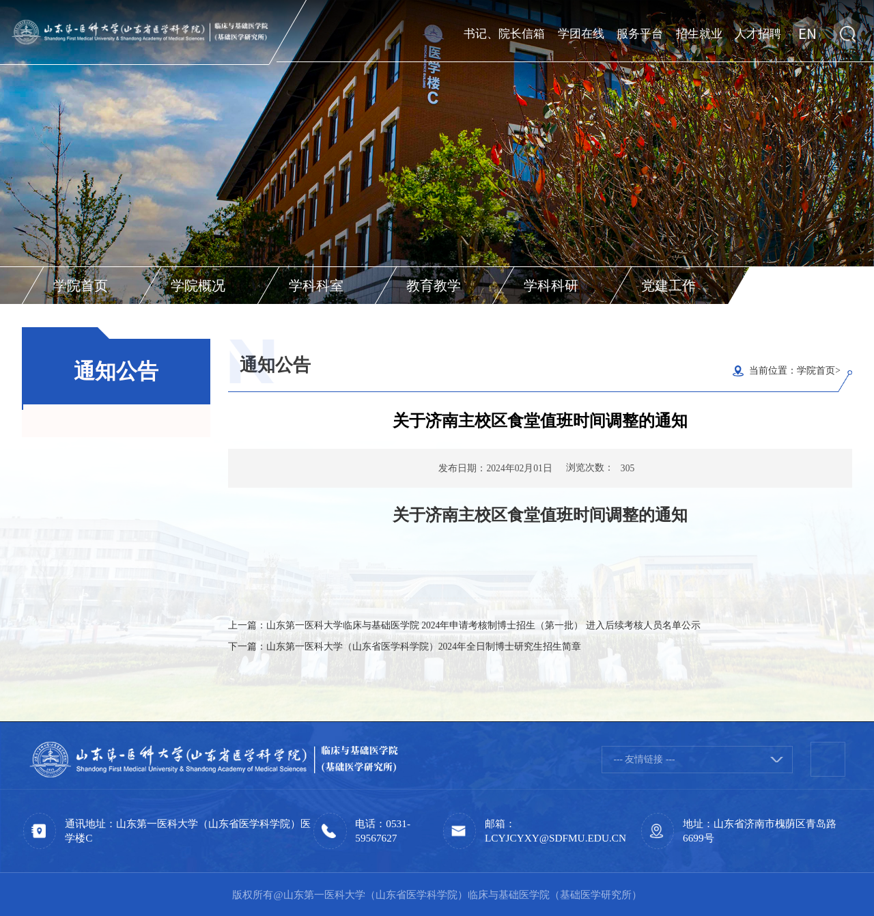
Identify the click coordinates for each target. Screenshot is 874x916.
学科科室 (316, 285)
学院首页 (80, 285)
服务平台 (640, 32)
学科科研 (551, 285)
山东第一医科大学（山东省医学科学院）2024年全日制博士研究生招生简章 (423, 646)
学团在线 (581, 32)
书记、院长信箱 (504, 32)
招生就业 (699, 32)
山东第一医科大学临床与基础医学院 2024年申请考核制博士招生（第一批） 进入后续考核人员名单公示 (483, 625)
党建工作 (668, 285)
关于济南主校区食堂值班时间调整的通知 (540, 515)
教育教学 (433, 285)
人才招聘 (758, 32)
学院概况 (198, 285)
